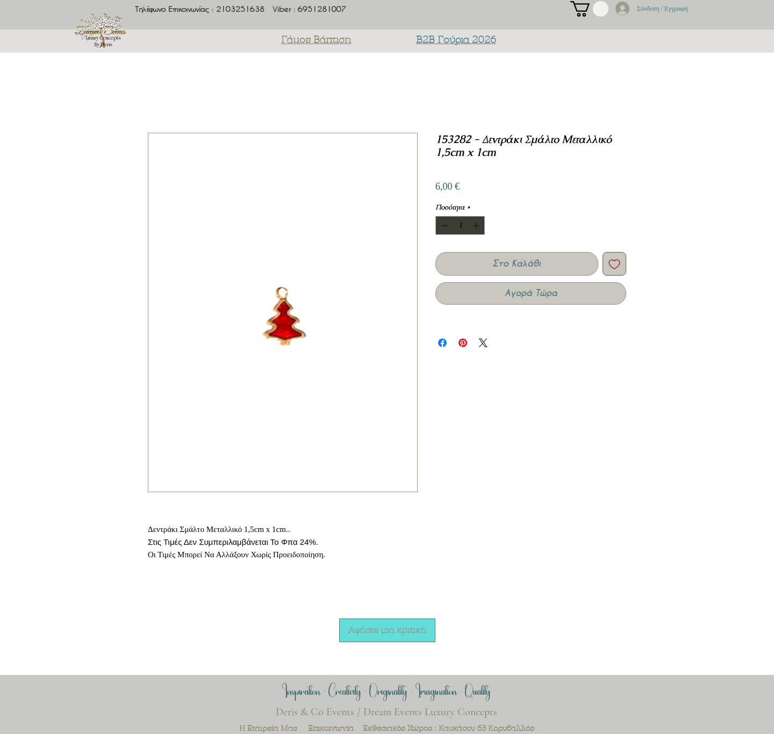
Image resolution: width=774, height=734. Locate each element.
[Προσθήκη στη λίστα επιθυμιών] (614, 264)
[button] (589, 9)
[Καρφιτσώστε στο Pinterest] (462, 342)
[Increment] (477, 226)
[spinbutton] (460, 226)
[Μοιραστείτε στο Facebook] (442, 342)
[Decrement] (443, 226)
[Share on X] (483, 342)
